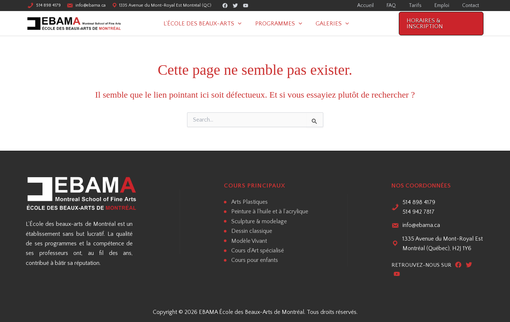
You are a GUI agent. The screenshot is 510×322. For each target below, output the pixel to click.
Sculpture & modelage (259, 221)
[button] (241, 23)
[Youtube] (245, 6)
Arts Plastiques (249, 202)
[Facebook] (225, 6)
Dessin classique (251, 231)
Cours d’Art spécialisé (257, 250)
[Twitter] (235, 6)
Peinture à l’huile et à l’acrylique (269, 211)
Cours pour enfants (254, 260)
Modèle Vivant (249, 241)
